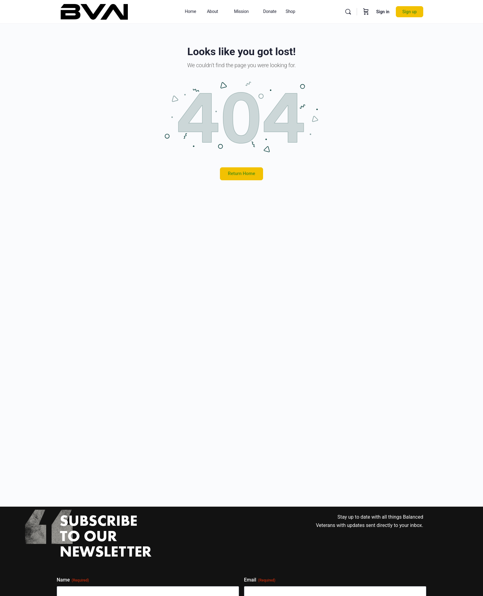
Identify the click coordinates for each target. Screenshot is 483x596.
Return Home (241, 173)
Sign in (382, 11)
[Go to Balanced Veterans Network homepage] (94, 11)
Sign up (409, 11)
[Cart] (366, 11)
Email (259, 580)
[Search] (348, 11)
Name (73, 580)
